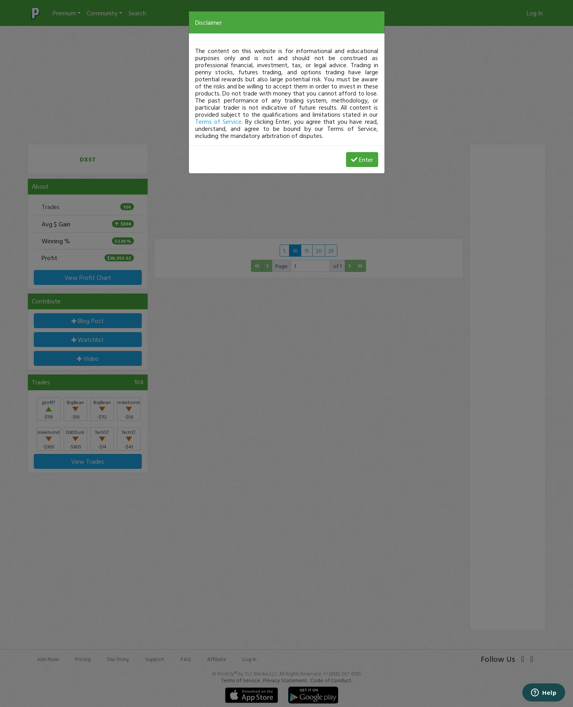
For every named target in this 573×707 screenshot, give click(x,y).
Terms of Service (218, 121)
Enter (362, 159)
